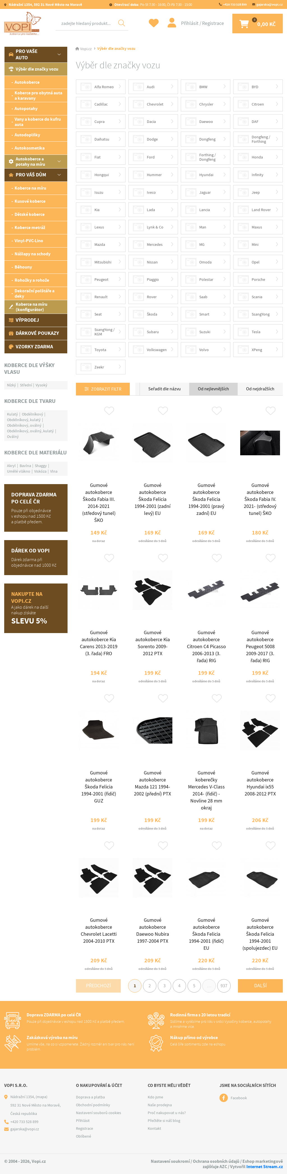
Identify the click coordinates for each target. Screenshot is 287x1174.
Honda (250, 157)
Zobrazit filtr (106, 389)
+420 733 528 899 (235, 4)
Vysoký (41, 385)
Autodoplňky (27, 135)
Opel (249, 262)
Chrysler (199, 104)
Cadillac (94, 104)
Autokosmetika (30, 148)
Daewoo (199, 121)
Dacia (144, 121)
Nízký (11, 385)
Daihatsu (94, 139)
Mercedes (148, 244)
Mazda (92, 244)
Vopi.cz (86, 48)
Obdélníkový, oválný (24, 425)
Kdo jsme (155, 1097)
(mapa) (41, 1096)
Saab (196, 297)
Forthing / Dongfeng (200, 157)
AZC (223, 1167)
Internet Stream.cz (264, 1167)
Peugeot (94, 279)
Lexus (92, 227)
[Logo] (23, 23)
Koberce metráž (30, 227)
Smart (197, 314)
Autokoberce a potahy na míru (27, 161)
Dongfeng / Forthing (254, 139)
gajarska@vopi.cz (269, 4)
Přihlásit (190, 23)
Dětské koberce (30, 214)
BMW (196, 87)
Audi (143, 87)
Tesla (249, 332)
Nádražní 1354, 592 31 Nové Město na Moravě (45, 4)
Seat (91, 314)
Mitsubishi (95, 262)
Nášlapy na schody (32, 254)
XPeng (250, 349)
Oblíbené (83, 1136)
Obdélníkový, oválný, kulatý (30, 430)
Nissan (145, 262)
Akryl (11, 465)
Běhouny (23, 267)
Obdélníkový (32, 414)
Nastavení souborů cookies (98, 1112)
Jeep (249, 192)
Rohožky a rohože (32, 280)
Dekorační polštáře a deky (34, 293)
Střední (26, 385)
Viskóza (40, 471)
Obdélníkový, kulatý (24, 419)
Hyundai (199, 175)
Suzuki (197, 332)
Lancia (197, 210)
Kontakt (154, 1128)
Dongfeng (200, 139)
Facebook (239, 1097)
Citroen (251, 104)
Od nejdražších (260, 389)
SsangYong (254, 314)
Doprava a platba (90, 1097)
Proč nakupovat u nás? (167, 1112)
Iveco (144, 192)
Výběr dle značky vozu (33, 69)
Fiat (90, 157)
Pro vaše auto (23, 54)
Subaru (146, 332)
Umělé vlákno (18, 471)
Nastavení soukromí (170, 1161)
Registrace (213, 23)
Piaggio (146, 279)
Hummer (147, 175)
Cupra (92, 121)
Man (195, 227)
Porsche (251, 279)
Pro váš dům (27, 174)
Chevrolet (148, 104)
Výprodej (24, 320)
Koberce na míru (30, 188)
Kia (89, 210)
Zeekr (92, 367)
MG (195, 244)
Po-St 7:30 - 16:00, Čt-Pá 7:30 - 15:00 (153, 4)
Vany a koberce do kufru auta (38, 121)
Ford (144, 157)
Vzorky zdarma (31, 346)
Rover (145, 297)
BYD (248, 87)
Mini (248, 244)
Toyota (93, 349)
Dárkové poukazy (34, 333)
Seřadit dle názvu (164, 389)
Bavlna (25, 465)
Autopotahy (26, 108)
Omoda (198, 262)
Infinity (250, 175)
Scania (250, 297)
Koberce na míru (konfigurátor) (28, 306)
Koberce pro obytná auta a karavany (38, 95)
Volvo (197, 349)
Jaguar (198, 192)
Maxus (250, 227)
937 (224, 986)
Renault (94, 297)
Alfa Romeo (97, 87)
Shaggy (41, 465)
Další (260, 985)
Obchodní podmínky (93, 1104)
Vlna (53, 471)
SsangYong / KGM (97, 332)
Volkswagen (150, 349)
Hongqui (94, 175)
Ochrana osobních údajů (216, 1161)
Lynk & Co (148, 227)
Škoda (145, 314)
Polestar (199, 279)
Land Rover (254, 210)
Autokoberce (27, 82)
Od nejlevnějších (213, 389)
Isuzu (91, 192)
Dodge (145, 139)
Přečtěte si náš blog (164, 1120)
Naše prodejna (160, 1104)
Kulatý (12, 414)
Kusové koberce (30, 201)
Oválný (13, 436)
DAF (248, 121)
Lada (144, 210)
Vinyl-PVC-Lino (29, 241)
